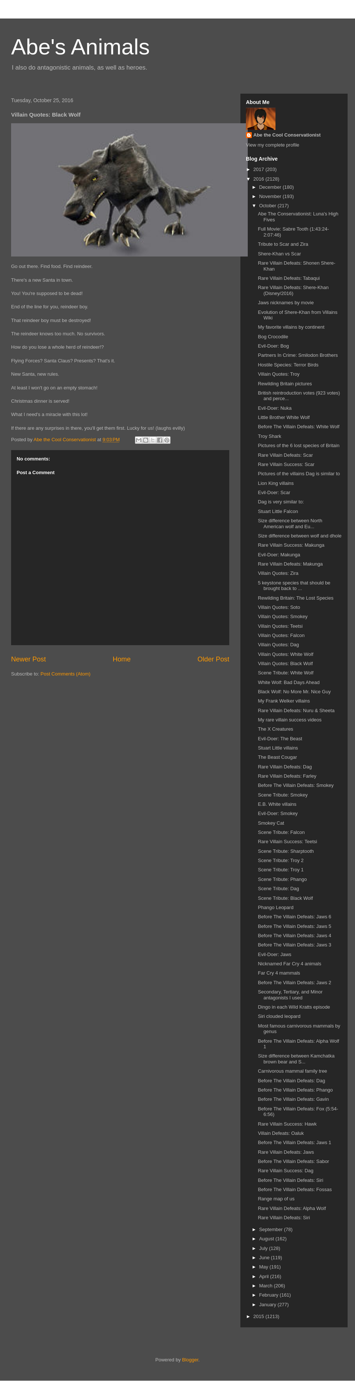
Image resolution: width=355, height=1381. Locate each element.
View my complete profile (272, 145)
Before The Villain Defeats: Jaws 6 (294, 916)
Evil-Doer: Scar (274, 492)
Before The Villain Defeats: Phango (295, 1090)
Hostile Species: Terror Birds (288, 365)
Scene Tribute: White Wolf (285, 673)
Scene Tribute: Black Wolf (285, 898)
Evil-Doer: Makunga (279, 554)
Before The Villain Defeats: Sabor (293, 1161)
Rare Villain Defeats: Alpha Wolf (292, 1208)
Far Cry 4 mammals (279, 973)
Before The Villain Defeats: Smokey (296, 785)
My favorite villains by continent (291, 327)
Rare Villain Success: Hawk (287, 1124)
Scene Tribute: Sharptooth (286, 851)
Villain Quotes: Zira (278, 573)
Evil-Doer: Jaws (274, 954)
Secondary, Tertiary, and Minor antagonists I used (290, 994)
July (264, 1248)
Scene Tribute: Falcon (281, 832)
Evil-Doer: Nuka (274, 408)
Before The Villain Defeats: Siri (290, 1180)
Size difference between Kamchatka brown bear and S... (296, 1059)
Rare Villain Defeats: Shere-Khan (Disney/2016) (293, 290)
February (269, 1295)
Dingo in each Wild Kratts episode (294, 1007)
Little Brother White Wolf (284, 417)
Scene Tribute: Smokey (282, 795)
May (264, 1267)
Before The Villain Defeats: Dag (291, 1080)
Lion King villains (276, 483)
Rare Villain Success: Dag (285, 1170)
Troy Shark (269, 436)
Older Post (213, 659)
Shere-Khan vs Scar (279, 254)
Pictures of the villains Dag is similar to (299, 473)
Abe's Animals (80, 46)
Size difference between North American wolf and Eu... (290, 523)
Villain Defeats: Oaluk (281, 1133)
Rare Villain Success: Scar (286, 464)
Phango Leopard (275, 907)
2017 (259, 169)
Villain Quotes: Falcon (281, 635)
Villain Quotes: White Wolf (285, 654)
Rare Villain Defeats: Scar (285, 455)
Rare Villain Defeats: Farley (287, 776)
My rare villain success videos (289, 720)
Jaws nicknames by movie (286, 302)
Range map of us (276, 1198)
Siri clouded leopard (279, 1016)
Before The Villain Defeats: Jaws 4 (294, 935)
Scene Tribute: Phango (282, 879)
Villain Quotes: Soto (279, 607)
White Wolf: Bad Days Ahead (289, 682)
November (271, 196)
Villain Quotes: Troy (278, 374)
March (266, 1285)
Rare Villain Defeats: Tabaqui (289, 278)
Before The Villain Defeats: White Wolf (298, 426)
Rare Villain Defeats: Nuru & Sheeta (296, 710)
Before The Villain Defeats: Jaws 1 (294, 1142)
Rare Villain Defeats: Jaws (286, 1152)
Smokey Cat (271, 823)
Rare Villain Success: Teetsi (287, 841)
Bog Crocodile (273, 336)
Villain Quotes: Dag (278, 644)
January (268, 1304)
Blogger (190, 1359)
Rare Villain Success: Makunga (291, 545)
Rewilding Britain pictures (285, 383)
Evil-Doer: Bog (273, 346)
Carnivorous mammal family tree (292, 1071)
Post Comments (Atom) (66, 674)
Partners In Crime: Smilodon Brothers (298, 355)
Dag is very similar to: (281, 502)
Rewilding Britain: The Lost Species (295, 598)
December (271, 187)
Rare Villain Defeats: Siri (284, 1217)
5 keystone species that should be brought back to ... (294, 585)
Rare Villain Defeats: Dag (285, 767)
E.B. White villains (277, 804)
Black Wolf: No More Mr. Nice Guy (294, 691)
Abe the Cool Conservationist (287, 135)
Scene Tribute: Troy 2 (281, 860)
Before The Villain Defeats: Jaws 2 (294, 982)
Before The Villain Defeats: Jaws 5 (294, 926)
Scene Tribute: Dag (278, 888)
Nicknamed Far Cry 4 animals (289, 963)
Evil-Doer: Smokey (278, 813)
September (271, 1229)
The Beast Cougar (277, 757)
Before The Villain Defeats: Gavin (293, 1099)
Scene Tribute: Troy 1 (281, 869)
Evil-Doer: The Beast (280, 738)
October (268, 205)
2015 (259, 1316)
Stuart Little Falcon (278, 511)
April (264, 1276)
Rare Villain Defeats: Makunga (290, 564)
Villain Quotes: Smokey (282, 616)
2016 (259, 179)
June (265, 1257)
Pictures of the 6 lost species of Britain (298, 445)
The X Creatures (275, 729)
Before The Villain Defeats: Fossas (295, 1189)
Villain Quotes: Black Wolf (285, 663)
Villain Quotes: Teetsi (280, 626)
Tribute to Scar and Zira (283, 244)
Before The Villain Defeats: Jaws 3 (294, 945)
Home (122, 659)
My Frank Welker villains (284, 701)
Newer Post (28, 659)
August (267, 1238)
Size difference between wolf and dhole (299, 536)
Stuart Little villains (278, 748)
